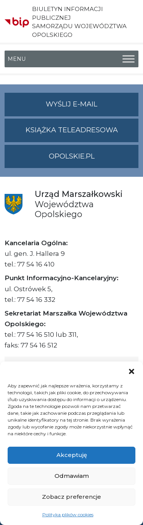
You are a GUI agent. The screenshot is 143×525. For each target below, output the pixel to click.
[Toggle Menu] (128, 58)
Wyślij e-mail (92, 107)
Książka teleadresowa (72, 130)
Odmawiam (72, 475)
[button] (131, 371)
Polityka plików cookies (67, 514)
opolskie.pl (72, 156)
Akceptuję (71, 454)
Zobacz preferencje (71, 496)
